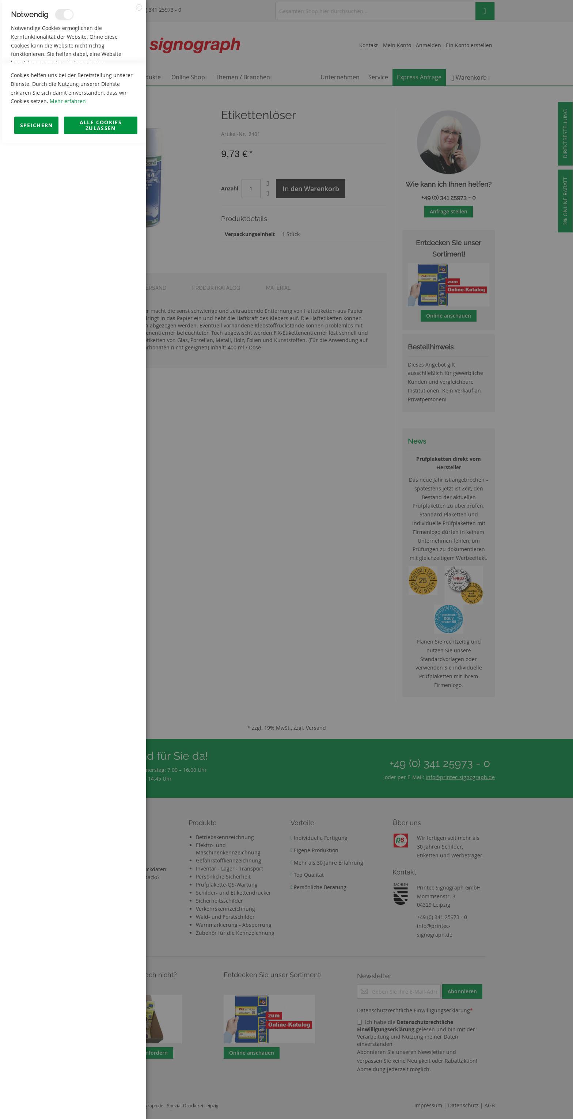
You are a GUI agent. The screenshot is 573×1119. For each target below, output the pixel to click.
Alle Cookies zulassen (101, 1101)
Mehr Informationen (113, 79)
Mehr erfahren (68, 1077)
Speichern (36, 1101)
